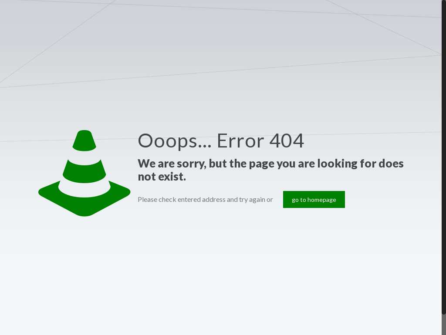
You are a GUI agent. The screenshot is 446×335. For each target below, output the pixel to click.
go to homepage (314, 199)
